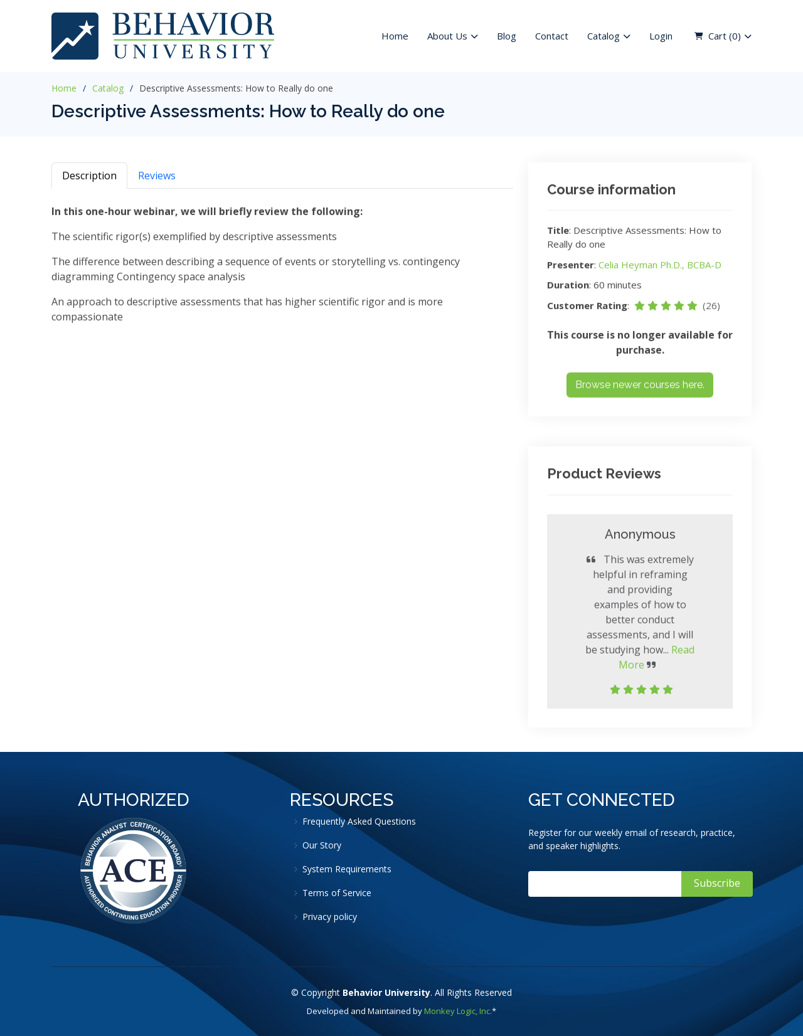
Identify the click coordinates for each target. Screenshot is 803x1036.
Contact (551, 35)
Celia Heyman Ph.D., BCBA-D (659, 269)
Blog (506, 35)
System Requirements (346, 869)
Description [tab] (89, 180)
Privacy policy (329, 916)
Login (661, 35)
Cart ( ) (724, 36)
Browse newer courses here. (640, 390)
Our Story (321, 845)
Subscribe (717, 883)
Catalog (108, 88)
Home (394, 35)
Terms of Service (336, 893)
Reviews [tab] (157, 180)
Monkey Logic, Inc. (458, 1011)
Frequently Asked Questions (359, 821)
